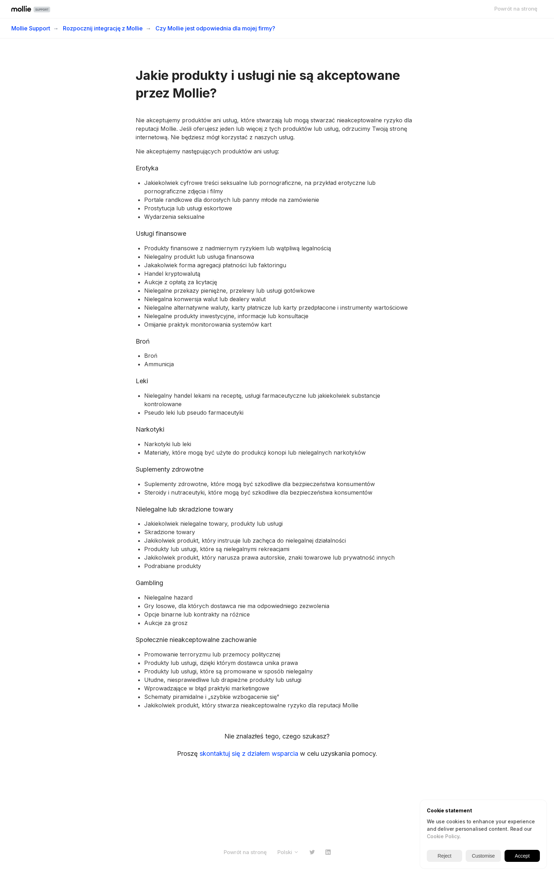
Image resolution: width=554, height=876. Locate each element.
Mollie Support (30, 28)
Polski (288, 852)
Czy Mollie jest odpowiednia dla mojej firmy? (215, 28)
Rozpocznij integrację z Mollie (103, 28)
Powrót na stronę (515, 8)
